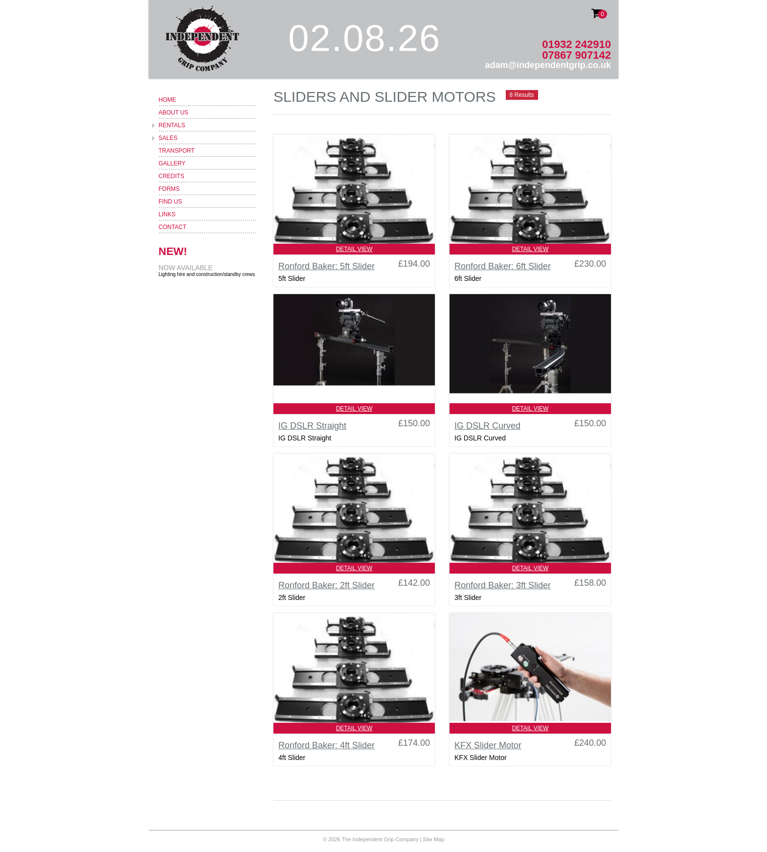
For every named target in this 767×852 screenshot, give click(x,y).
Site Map (433, 839)
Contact (172, 227)
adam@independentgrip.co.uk (548, 65)
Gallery (171, 163)
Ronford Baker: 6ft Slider (502, 266)
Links (167, 214)
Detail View (354, 249)
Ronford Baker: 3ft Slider (502, 585)
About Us (173, 112)
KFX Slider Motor (487, 745)
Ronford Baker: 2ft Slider (326, 585)
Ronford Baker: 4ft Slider (326, 745)
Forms (169, 188)
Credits (171, 176)
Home (167, 99)
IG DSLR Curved (487, 426)
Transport (176, 150)
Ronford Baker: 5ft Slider (326, 266)
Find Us (170, 201)
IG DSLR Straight (312, 426)
